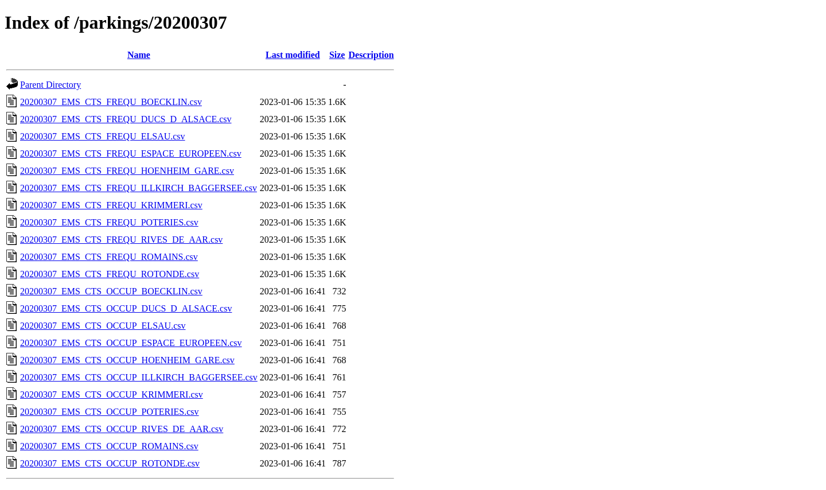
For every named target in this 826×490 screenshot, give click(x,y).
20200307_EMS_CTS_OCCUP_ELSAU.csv (102, 325)
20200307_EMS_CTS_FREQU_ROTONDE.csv (109, 274)
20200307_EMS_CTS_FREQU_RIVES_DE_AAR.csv (121, 239)
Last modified (293, 55)
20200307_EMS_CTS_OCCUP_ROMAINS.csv (109, 446)
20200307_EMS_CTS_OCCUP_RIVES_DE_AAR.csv (121, 429)
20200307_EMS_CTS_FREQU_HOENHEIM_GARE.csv (127, 171)
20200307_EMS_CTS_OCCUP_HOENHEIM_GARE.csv (127, 360)
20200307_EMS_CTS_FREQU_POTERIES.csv (109, 222)
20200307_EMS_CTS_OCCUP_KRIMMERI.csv (111, 394)
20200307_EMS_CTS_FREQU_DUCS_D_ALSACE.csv (125, 119)
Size (337, 55)
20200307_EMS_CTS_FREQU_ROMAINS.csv (109, 257)
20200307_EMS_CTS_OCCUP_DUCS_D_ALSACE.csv (126, 308)
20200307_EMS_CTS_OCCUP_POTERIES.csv (109, 412)
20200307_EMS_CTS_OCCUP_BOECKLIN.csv (111, 291)
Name (138, 55)
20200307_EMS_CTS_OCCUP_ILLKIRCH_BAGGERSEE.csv (139, 377)
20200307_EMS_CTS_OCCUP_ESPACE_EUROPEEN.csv (131, 343)
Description (370, 55)
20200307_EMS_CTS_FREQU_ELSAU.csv (102, 136)
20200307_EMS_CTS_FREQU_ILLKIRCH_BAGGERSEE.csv (138, 188)
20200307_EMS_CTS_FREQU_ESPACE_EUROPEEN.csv (130, 153)
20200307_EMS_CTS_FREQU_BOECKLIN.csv (111, 102)
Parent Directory (50, 85)
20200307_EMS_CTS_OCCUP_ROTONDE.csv (110, 463)
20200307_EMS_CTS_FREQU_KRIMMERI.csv (111, 205)
